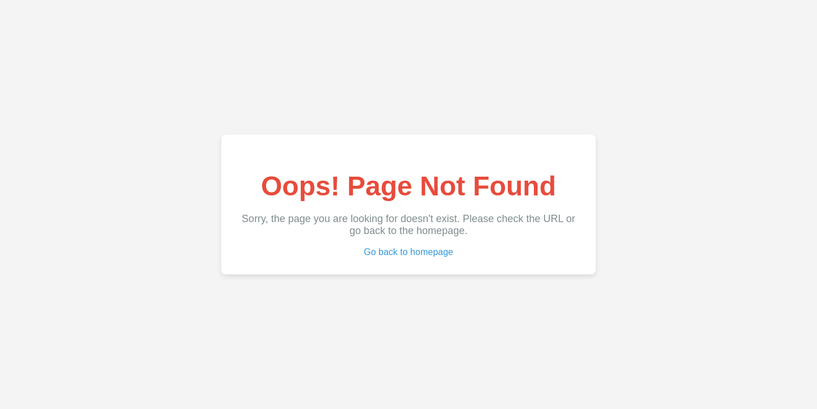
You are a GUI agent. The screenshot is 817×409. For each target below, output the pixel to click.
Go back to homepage (408, 252)
